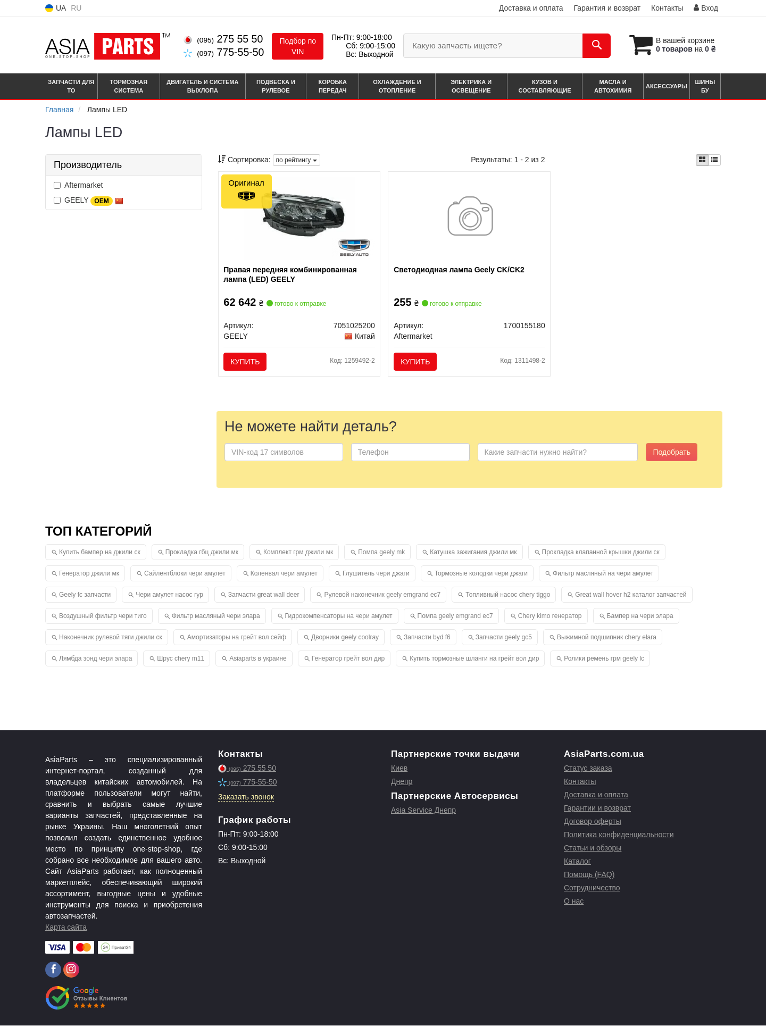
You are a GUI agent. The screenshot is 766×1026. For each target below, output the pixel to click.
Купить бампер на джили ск (99, 552)
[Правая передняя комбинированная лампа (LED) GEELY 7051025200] (299, 217)
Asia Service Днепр (423, 810)
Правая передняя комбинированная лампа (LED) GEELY (290, 274)
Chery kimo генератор (550, 616)
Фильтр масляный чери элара (216, 616)
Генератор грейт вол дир (348, 659)
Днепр (401, 782)
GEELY (88, 200)
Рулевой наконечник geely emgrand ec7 (382, 595)
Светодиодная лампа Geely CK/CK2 (459, 269)
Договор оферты (592, 822)
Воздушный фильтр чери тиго (103, 616)
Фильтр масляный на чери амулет (603, 574)
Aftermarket (78, 185)
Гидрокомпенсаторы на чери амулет (339, 616)
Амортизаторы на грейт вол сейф (236, 637)
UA (55, 8)
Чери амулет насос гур (169, 595)
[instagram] (71, 970)
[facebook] (53, 970)
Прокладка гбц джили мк (201, 552)
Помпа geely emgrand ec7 (455, 616)
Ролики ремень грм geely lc (604, 659)
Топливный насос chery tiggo (507, 595)
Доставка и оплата (531, 8)
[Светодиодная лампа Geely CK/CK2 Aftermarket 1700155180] (469, 217)
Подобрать (671, 452)
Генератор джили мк (89, 574)
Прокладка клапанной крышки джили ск (601, 552)
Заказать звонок (246, 797)
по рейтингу (296, 160)
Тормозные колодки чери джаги (481, 574)
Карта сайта (66, 927)
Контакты (667, 8)
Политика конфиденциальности (619, 835)
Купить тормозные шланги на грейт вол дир (474, 659)
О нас (574, 901)
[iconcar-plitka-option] (702, 160)
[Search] (595, 46)
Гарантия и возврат (606, 8)
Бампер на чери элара (640, 616)
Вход (706, 8)
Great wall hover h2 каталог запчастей (630, 595)
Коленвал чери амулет (284, 574)
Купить (245, 361)
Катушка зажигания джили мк (473, 552)
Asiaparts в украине (258, 659)
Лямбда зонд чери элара (95, 659)
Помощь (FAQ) (589, 875)
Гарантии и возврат (597, 808)
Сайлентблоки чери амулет (185, 574)
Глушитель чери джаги (376, 574)
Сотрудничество (592, 888)
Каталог (577, 861)
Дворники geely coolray (345, 637)
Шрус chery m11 (180, 659)
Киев (399, 768)
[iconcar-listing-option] (714, 160)
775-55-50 (224, 52)
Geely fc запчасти (85, 595)
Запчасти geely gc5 (504, 637)
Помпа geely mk (381, 552)
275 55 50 (223, 39)
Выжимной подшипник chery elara (606, 637)
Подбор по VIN (297, 46)
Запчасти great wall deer (263, 595)
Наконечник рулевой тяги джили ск (110, 637)
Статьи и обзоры (592, 848)
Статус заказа (588, 768)
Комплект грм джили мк (298, 552)
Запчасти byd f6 (427, 637)
